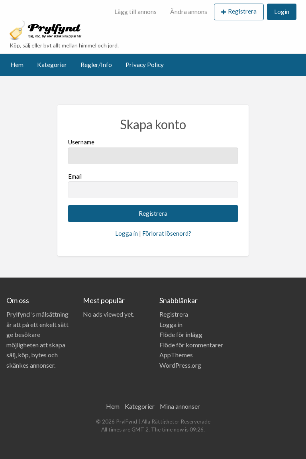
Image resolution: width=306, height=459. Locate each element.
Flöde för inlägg (180, 334)
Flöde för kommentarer (191, 345)
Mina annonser (180, 406)
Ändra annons (188, 11)
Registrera (242, 11)
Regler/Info (96, 64)
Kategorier (52, 64)
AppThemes (176, 355)
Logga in (126, 233)
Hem (17, 64)
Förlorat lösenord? (166, 233)
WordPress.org (180, 365)
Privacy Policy (145, 64)
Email (153, 185)
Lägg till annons (135, 11)
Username (153, 151)
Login (281, 11)
